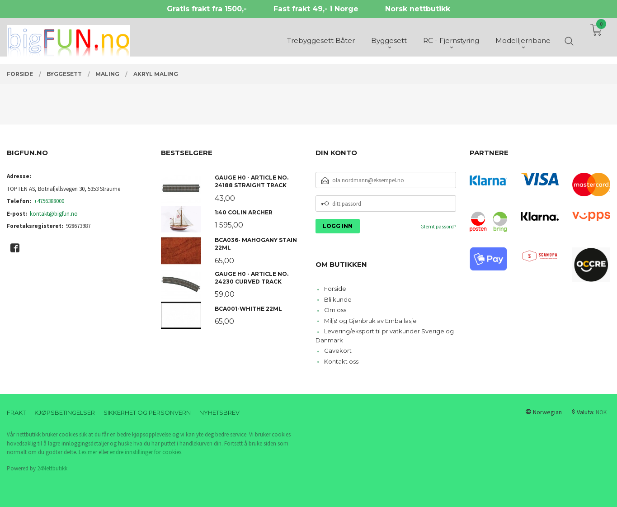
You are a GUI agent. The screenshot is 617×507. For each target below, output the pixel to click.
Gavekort (338, 350)
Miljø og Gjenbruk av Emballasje (370, 320)
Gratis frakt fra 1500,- (207, 9)
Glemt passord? (438, 226)
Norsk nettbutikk (417, 9)
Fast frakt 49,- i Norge (315, 9)
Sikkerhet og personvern (147, 412)
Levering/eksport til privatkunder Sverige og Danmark (385, 335)
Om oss (335, 309)
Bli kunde (338, 299)
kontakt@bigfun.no (54, 214)
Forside (335, 288)
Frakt (16, 412)
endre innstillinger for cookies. (146, 452)
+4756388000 (49, 201)
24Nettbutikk (52, 468)
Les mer (88, 452)
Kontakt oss (341, 361)
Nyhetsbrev (219, 412)
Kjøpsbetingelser (64, 412)
